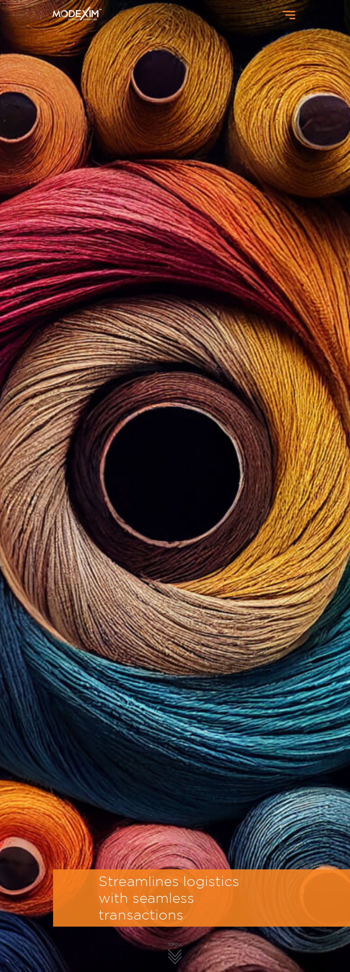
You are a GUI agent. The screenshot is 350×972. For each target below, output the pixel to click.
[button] (214, 939)
